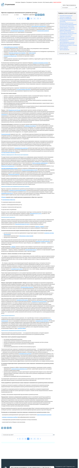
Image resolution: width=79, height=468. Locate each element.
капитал (23, 53)
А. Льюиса (12, 246)
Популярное (29, 2)
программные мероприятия (39, 26)
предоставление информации (40, 163)
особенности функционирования (17, 190)
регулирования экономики (17, 30)
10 (31, 18)
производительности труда (22, 224)
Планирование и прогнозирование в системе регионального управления (67, 42)
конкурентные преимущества (19, 368)
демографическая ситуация (11, 47)
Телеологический (5, 134)
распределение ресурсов (27, 287)
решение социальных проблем (10, 417)
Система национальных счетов (9, 168)
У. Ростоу (3, 197)
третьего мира (21, 328)
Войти (64, 5)
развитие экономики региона (40, 62)
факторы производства (15, 53)
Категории (17, 2)
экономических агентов (25, 353)
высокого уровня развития (43, 241)
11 (34, 18)
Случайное (35, 2)
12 (38, 18)
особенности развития (30, 125)
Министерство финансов (7, 166)
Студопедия (8, 4)
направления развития (43, 30)
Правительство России (14, 110)
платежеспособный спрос (10, 55)
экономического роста (7, 193)
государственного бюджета (24, 89)
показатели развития (13, 174)
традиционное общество (8, 199)
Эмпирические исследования (39, 301)
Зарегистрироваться (71, 5)
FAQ (44, 2)
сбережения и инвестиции (26, 236)
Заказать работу (49, 2)
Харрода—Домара (39, 226)
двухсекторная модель (31, 249)
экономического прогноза (21, 148)
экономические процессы (41, 320)
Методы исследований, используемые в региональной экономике (68, 20)
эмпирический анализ (22, 300)
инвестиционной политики (44, 414)
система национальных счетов (29, 170)
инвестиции (32, 53)
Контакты (40, 2)
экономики (4, 114)
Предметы (23, 2)
